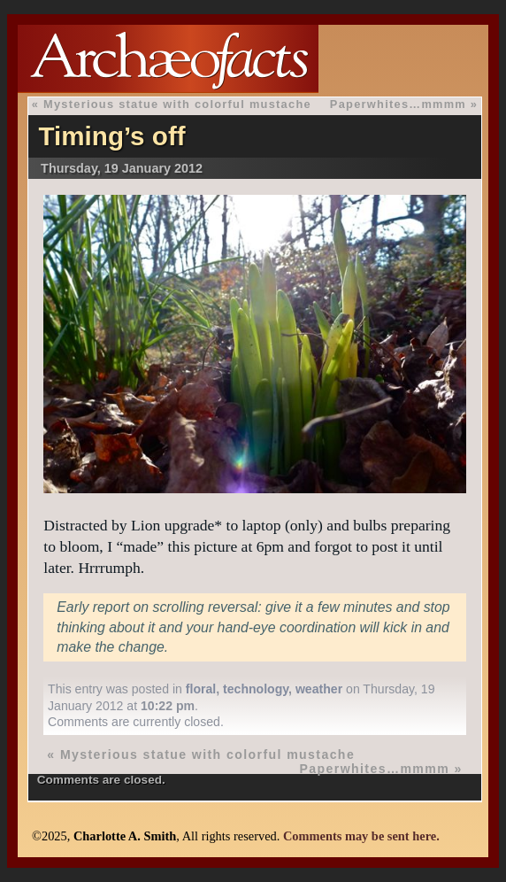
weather (318, 689)
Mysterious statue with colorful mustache (177, 104)
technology (255, 689)
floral (201, 689)
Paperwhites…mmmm (398, 104)
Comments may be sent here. (361, 836)
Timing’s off (112, 136)
